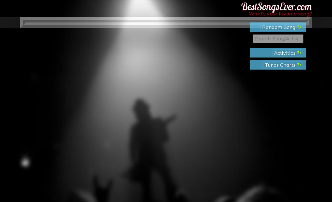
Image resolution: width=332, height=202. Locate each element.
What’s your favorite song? (280, 13)
